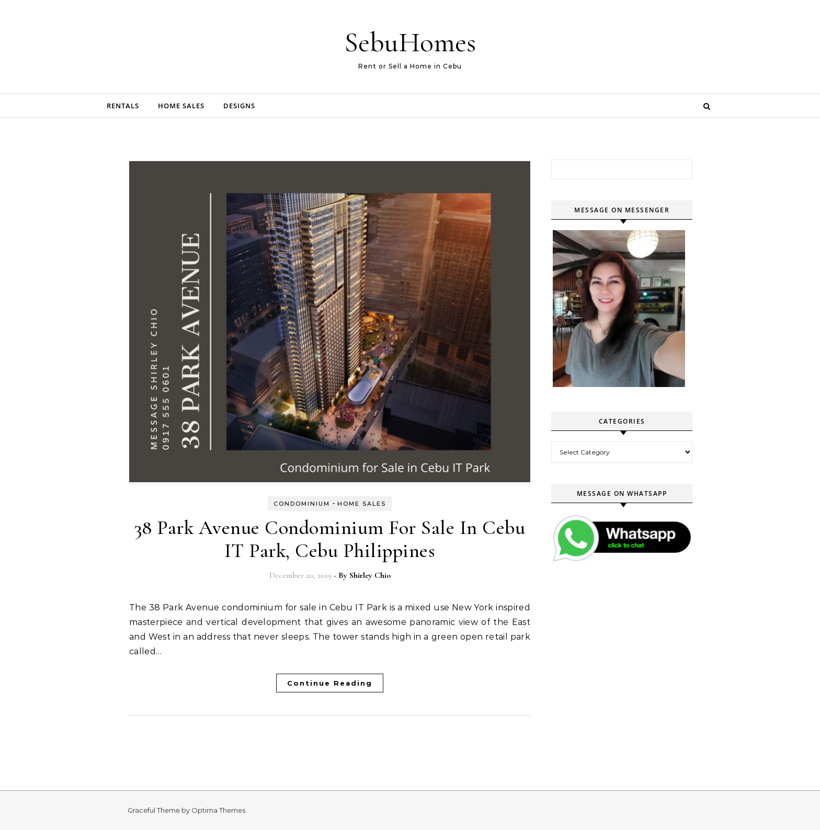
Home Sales (181, 105)
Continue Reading (329, 683)
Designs (239, 105)
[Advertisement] (629, 666)
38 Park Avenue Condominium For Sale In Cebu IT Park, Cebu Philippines (330, 539)
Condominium (302, 503)
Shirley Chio (370, 575)
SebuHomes (410, 42)
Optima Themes (218, 810)
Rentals (123, 105)
